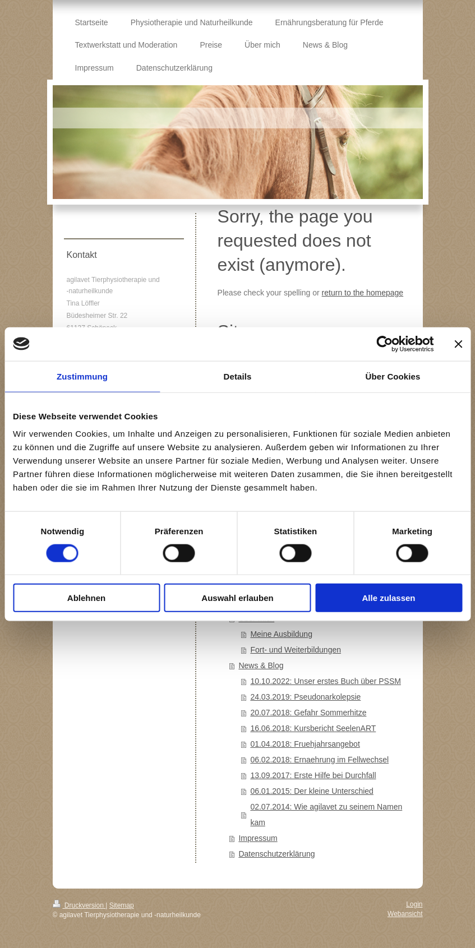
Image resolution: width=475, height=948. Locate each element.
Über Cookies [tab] (393, 376)
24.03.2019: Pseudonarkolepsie (305, 696)
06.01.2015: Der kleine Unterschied (311, 791)
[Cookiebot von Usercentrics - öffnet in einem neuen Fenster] (384, 343)
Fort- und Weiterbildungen (295, 649)
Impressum (257, 838)
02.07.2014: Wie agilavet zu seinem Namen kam (326, 814)
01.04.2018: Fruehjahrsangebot (304, 743)
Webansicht (405, 914)
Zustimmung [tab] (82, 376)
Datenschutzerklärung (276, 853)
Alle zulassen (388, 598)
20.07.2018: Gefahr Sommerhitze (308, 712)
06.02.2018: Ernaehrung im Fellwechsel (319, 759)
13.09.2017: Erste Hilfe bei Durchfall (313, 775)
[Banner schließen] (458, 344)
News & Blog (260, 665)
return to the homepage (363, 292)
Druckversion (79, 905)
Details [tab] (238, 376)
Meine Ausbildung (281, 634)
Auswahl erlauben (237, 598)
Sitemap (121, 905)
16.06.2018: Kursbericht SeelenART (313, 728)
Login (414, 904)
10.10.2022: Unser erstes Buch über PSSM (325, 681)
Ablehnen (86, 598)
